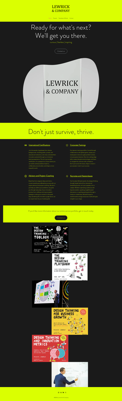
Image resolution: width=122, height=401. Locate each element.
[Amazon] (61, 392)
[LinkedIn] (63, 392)
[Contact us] (61, 51)
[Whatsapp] (58, 392)
